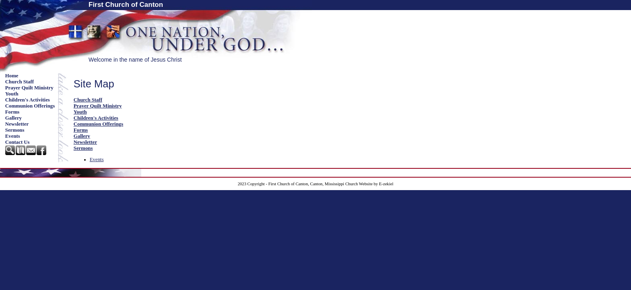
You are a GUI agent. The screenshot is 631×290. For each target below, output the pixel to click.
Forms (12, 112)
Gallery (13, 118)
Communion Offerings (30, 106)
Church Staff (19, 82)
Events (12, 136)
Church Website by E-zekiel (369, 184)
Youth (12, 94)
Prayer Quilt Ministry (29, 88)
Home (12, 76)
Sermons (15, 130)
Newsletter (17, 124)
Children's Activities (27, 100)
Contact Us (17, 142)
